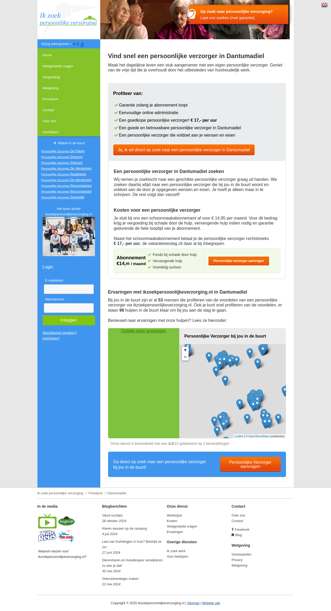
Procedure (50, 99)
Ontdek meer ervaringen (143, 331)
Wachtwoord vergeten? (60, 333)
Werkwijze (174, 515)
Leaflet (238, 436)
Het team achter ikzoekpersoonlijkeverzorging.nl (69, 211)
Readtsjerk (63, 174)
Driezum (62, 157)
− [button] (185, 357)
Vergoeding (51, 77)
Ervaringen (175, 532)
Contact (48, 110)
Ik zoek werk (176, 551)
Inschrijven (51, 132)
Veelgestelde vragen (58, 66)
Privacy (237, 560)
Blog (238, 535)
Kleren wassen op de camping (124, 528)
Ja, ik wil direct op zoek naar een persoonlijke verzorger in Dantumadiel (184, 150)
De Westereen (66, 168)
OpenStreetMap (258, 436)
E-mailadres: (55, 280)
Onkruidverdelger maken (120, 579)
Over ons (50, 121)
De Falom (63, 151)
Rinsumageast (66, 186)
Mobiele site (211, 603)
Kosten (172, 521)
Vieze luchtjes (112, 515)
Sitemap (193, 603)
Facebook (242, 529)
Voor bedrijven (177, 556)
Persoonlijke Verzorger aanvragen (250, 464)
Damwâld (62, 197)
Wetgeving (51, 88)
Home (47, 55)
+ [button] (185, 350)
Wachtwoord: (56, 299)
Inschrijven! (51, 338)
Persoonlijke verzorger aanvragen (239, 261)
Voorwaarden (241, 554)
